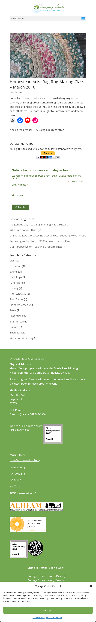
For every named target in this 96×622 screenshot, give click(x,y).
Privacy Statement (54, 617)
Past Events (16, 299)
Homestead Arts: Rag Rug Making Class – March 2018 (47, 84)
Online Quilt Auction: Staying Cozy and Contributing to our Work (48, 235)
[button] (91, 586)
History (14, 288)
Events (14, 271)
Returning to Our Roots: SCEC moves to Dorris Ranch (41, 241)
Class (13, 260)
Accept (48, 610)
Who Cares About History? (25, 230)
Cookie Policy (39, 617)
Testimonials (17, 332)
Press (13, 310)
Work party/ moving (21, 338)
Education (15, 266)
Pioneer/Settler (19, 305)
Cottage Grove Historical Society (47, 576)
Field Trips (16, 277)
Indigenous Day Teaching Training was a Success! (39, 224)
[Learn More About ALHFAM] (36, 510)
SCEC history (17, 321)
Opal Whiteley (18, 294)
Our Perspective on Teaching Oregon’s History (37, 246)
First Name (17, 195)
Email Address (20, 184)
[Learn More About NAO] (28, 531)
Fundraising (17, 282)
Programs (15, 316)
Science (14, 327)
